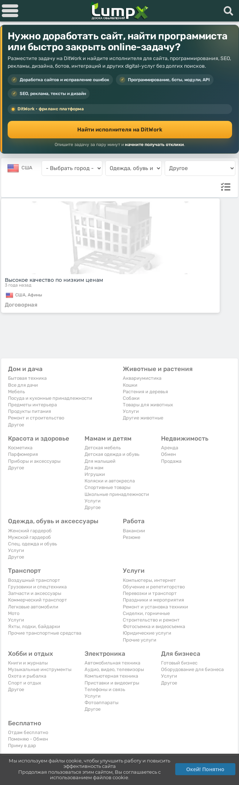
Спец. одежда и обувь (32, 544)
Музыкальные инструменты (39, 669)
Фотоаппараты (101, 702)
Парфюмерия (23, 454)
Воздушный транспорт (34, 580)
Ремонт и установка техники (155, 607)
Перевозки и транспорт (150, 593)
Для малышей (100, 461)
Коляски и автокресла (110, 481)
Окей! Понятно (205, 769)
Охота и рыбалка (27, 676)
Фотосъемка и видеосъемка (154, 626)
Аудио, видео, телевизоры (114, 669)
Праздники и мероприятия (153, 600)
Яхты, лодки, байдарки (34, 626)
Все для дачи (23, 385)
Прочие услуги (139, 640)
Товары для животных (148, 404)
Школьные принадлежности (117, 494)
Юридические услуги (147, 633)
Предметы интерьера (32, 404)
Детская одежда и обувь (112, 454)
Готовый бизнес (179, 663)
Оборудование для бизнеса (192, 669)
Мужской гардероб (29, 537)
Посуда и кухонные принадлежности (50, 398)
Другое (16, 424)
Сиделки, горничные (146, 613)
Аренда (169, 447)
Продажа (171, 461)
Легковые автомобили (33, 607)
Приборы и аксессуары (34, 461)
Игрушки (95, 474)
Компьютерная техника (111, 676)
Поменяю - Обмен (28, 739)
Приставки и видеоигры (112, 683)
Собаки (131, 398)
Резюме (131, 537)
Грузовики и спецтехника (37, 586)
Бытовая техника (27, 378)
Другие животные (143, 418)
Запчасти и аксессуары (34, 593)
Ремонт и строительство (36, 418)
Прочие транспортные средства (44, 633)
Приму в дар (22, 745)
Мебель (16, 391)
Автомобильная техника (112, 663)
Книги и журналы (28, 663)
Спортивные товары (107, 487)
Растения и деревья (145, 391)
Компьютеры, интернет (149, 580)
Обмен (168, 454)
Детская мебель (103, 447)
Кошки (130, 385)
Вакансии (134, 530)
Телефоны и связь (105, 689)
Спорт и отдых (24, 683)
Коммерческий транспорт (37, 600)
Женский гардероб (30, 530)
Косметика (20, 447)
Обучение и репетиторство (154, 586)
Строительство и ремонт (151, 620)
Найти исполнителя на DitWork (119, 129)
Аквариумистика (142, 378)
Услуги (131, 411)
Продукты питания (29, 411)
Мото (13, 613)
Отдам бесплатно (28, 732)
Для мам (94, 467)
